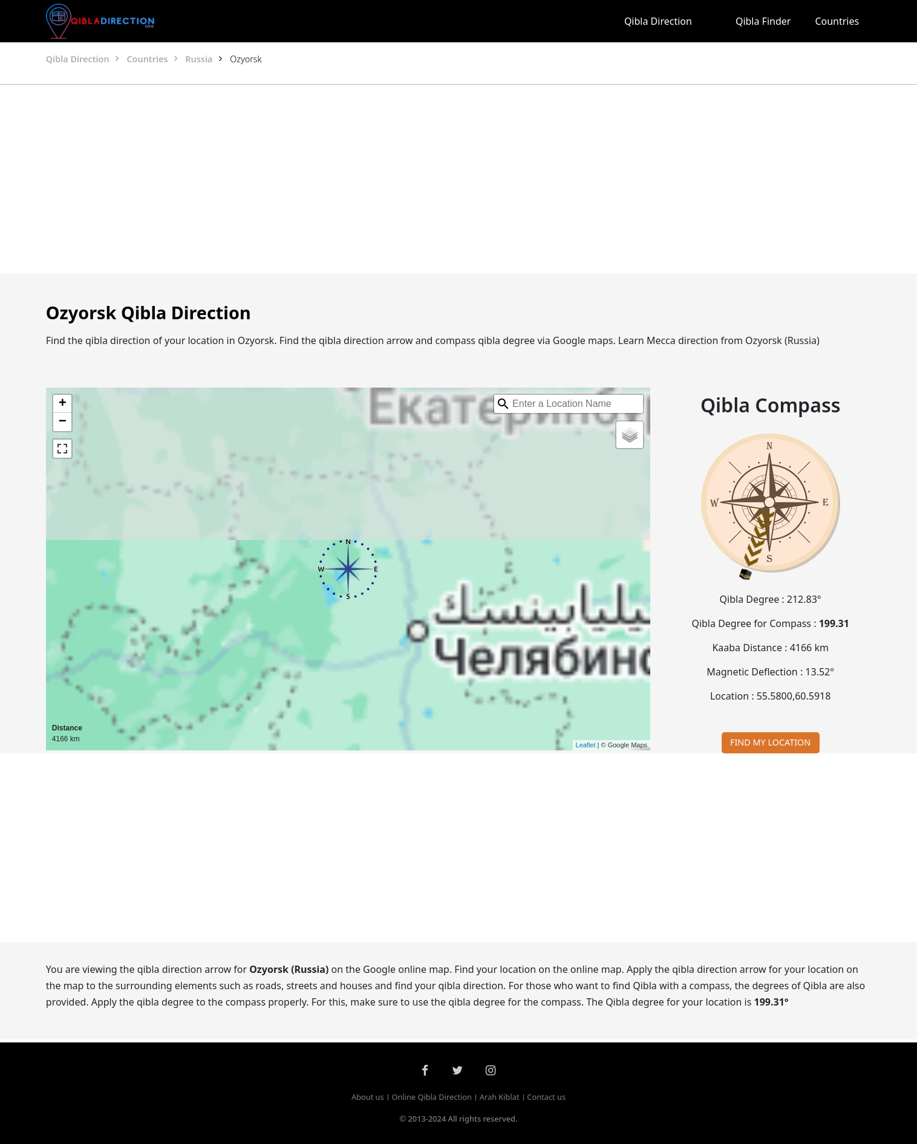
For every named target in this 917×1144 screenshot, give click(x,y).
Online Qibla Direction (431, 1096)
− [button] (63, 422)
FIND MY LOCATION (770, 742)
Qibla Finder (763, 21)
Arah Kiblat (500, 1096)
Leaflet (586, 745)
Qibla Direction (658, 21)
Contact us (546, 1096)
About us (367, 1096)
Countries (837, 21)
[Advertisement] (429, 179)
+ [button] (63, 404)
